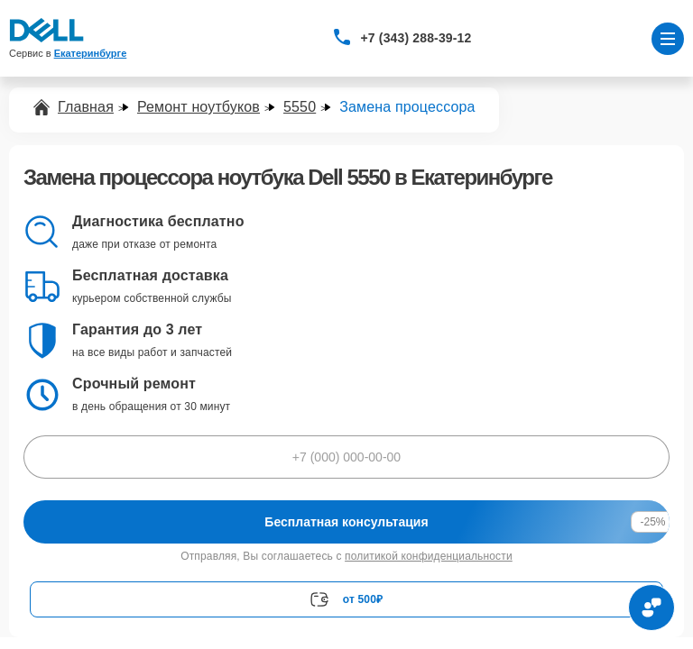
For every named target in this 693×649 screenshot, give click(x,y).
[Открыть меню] (667, 39)
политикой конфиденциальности (429, 556)
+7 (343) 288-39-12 (416, 38)
